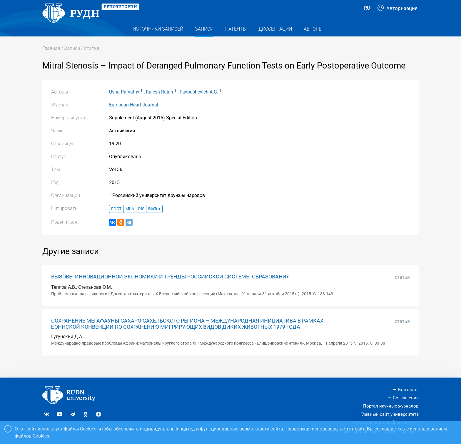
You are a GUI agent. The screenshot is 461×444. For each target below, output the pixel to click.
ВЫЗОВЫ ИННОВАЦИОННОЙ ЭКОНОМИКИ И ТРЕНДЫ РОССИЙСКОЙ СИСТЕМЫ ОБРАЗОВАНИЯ (170, 287)
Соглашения (406, 397)
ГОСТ (116, 219)
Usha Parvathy (124, 102)
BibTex (154, 219)
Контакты (408, 389)
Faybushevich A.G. (199, 102)
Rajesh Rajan (159, 102)
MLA (130, 219)
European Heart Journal (133, 115)
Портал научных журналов (391, 406)
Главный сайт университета (389, 414)
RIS (141, 219)
